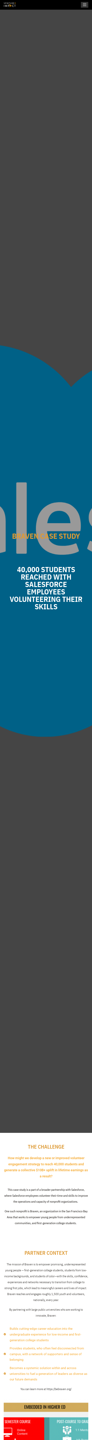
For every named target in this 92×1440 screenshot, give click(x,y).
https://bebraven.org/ (59, 1389)
